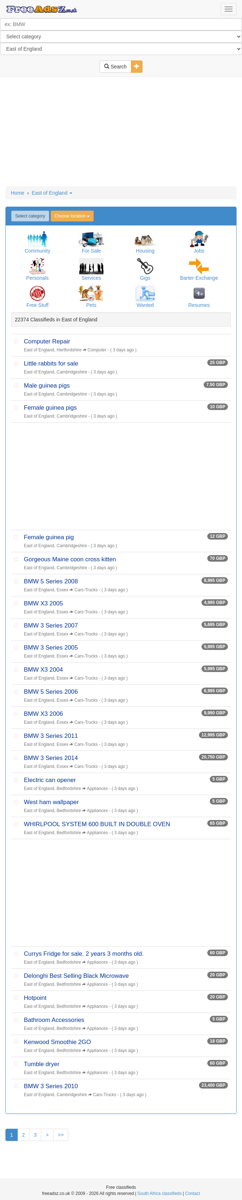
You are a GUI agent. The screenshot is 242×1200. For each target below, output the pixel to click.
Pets (91, 305)
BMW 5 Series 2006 (51, 691)
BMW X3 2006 (43, 713)
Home (17, 193)
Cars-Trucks (86, 589)
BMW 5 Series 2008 (51, 581)
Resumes (199, 305)
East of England (52, 193)
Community (37, 251)
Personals (37, 278)
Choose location (72, 216)
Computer (97, 349)
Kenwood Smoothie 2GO (57, 1042)
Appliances (97, 788)
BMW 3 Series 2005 (51, 647)
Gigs (145, 278)
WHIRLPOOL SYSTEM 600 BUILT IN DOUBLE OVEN (97, 824)
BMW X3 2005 (43, 603)
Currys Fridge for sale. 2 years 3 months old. (84, 953)
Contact (192, 1193)
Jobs (199, 251)
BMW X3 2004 (43, 669)
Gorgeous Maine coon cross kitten (70, 559)
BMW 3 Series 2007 (51, 625)
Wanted (145, 305)
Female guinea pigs (50, 407)
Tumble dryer (41, 1064)
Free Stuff (37, 305)
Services (91, 278)
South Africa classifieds (159, 1193)
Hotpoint (35, 997)
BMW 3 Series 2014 (51, 758)
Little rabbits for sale (51, 363)
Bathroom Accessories (54, 1020)
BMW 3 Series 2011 (51, 735)
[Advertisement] (121, 132)
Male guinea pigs (47, 385)
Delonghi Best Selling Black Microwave (76, 975)
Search (115, 66)
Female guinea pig (49, 537)
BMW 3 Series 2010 (51, 1086)
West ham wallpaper (51, 802)
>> (61, 1135)
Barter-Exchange (199, 278)
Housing (145, 251)
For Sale (91, 251)
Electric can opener (50, 780)
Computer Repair (47, 341)
